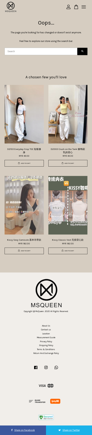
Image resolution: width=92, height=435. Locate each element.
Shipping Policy (46, 345)
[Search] (41, 51)
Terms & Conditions (46, 349)
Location (46, 334)
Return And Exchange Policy (46, 353)
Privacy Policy (46, 341)
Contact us (46, 329)
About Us (46, 326)
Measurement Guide (46, 337)
